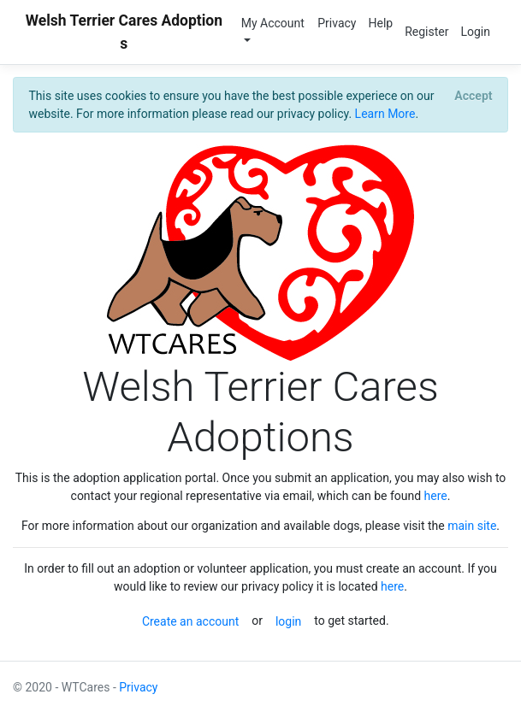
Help (380, 23)
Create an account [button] (190, 621)
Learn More (385, 114)
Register (426, 31)
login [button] (288, 621)
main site (471, 526)
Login (475, 31)
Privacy (336, 23)
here (435, 496)
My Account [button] (273, 23)
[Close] (473, 96)
